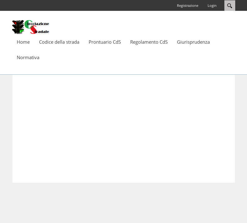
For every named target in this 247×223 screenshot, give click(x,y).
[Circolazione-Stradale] (30, 26)
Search (229, 5)
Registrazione (187, 5)
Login (212, 5)
